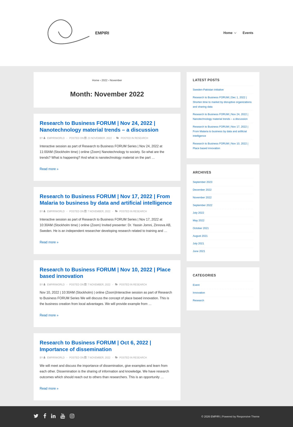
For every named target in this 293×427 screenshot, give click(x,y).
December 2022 (202, 189)
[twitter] (37, 417)
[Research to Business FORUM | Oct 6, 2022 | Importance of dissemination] (98, 357)
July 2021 (198, 243)
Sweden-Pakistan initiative (208, 89)
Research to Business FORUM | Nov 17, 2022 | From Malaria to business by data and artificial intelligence (220, 131)
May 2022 (198, 220)
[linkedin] (54, 417)
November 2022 (202, 197)
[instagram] (72, 417)
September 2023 (202, 181)
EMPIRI (102, 33)
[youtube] (63, 417)
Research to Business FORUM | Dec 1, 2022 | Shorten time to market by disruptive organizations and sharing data (222, 102)
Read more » (49, 169)
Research (141, 138)
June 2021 (199, 251)
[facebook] (45, 417)
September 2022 (202, 205)
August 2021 (200, 235)
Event (196, 284)
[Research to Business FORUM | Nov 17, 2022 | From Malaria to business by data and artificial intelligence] (98, 211)
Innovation (199, 292)
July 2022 (198, 212)
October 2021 (201, 228)
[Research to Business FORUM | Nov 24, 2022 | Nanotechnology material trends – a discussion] (99, 138)
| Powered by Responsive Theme (240, 416)
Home (227, 33)
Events (248, 33)
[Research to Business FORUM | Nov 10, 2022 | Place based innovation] (98, 284)
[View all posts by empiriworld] (54, 138)
